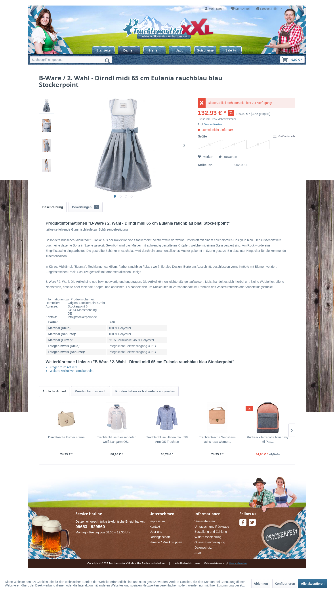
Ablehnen (261, 583)
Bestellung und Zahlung (211, 531)
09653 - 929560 (90, 526)
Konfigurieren (285, 583)
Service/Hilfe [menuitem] (267, 9)
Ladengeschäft (159, 537)
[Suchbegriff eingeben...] (71, 59)
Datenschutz (203, 547)
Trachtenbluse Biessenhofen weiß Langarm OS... (116, 439)
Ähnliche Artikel (54, 391)
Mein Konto (216, 9)
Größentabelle (284, 136)
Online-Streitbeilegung (210, 542)
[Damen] (129, 50)
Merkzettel (242, 9)
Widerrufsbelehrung (208, 537)
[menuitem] (214, 9)
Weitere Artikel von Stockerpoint (70, 370)
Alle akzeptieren (312, 583)
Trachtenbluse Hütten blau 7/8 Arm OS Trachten (167, 439)
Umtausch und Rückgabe (212, 526)
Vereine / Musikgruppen (165, 542)
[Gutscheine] (205, 50)
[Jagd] (180, 50)
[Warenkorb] (292, 59)
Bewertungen (85, 207)
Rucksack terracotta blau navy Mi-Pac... (267, 439)
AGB (198, 553)
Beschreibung (52, 207)
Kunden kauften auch (90, 391)
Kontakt (154, 526)
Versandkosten (213, 124)
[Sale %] (230, 50)
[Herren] (154, 50)
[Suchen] (107, 60)
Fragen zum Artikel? (61, 367)
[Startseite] (103, 50)
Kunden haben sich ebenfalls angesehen (145, 391)
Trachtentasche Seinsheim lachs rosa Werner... (217, 439)
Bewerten (228, 157)
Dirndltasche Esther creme (66, 437)
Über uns (155, 531)
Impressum (157, 521)
